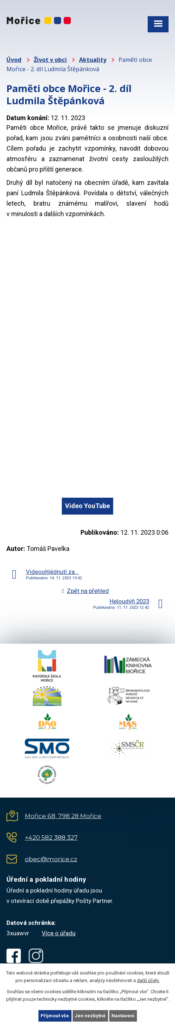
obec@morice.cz (51, 859)
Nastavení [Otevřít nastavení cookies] (122, 1015)
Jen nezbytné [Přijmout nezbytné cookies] (90, 1015)
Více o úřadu (58, 933)
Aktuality (92, 60)
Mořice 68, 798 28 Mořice (63, 816)
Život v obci (50, 60)
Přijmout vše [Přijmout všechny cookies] (55, 1015)
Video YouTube (87, 506)
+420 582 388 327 (51, 837)
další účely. (148, 980)
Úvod (14, 60)
